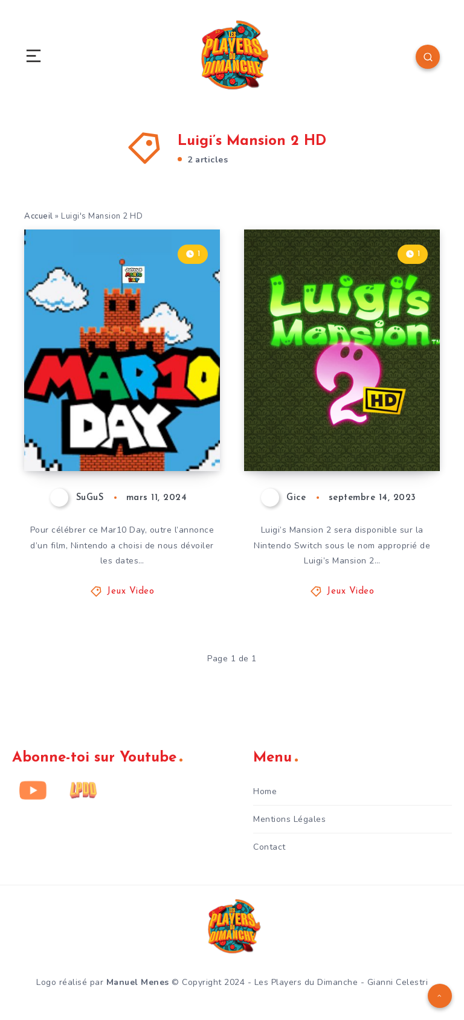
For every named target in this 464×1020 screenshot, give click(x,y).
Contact (269, 847)
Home (265, 791)
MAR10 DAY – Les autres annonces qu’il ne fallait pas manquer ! (122, 407)
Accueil (38, 216)
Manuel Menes (137, 982)
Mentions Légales (289, 819)
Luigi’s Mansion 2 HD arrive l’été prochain (342, 429)
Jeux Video (130, 591)
